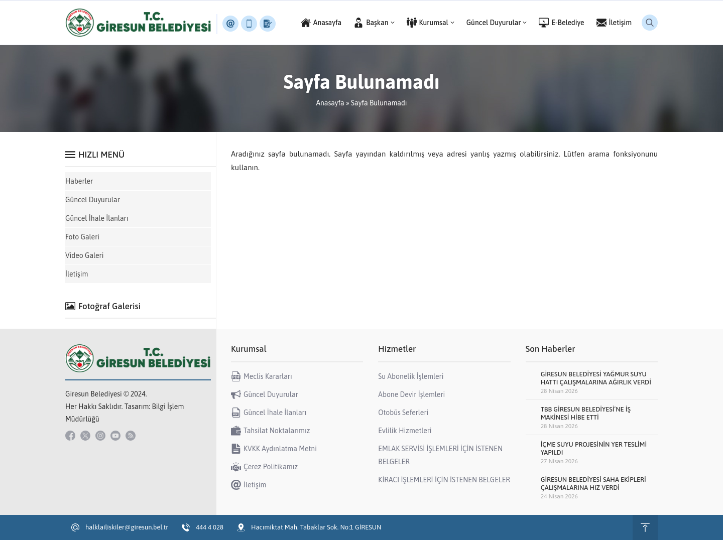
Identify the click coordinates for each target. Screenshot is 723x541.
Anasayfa (330, 104)
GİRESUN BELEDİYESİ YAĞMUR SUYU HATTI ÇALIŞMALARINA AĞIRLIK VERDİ (596, 379)
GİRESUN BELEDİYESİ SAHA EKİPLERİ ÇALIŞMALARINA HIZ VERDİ (593, 484)
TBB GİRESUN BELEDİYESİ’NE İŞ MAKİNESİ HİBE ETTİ (586, 414)
